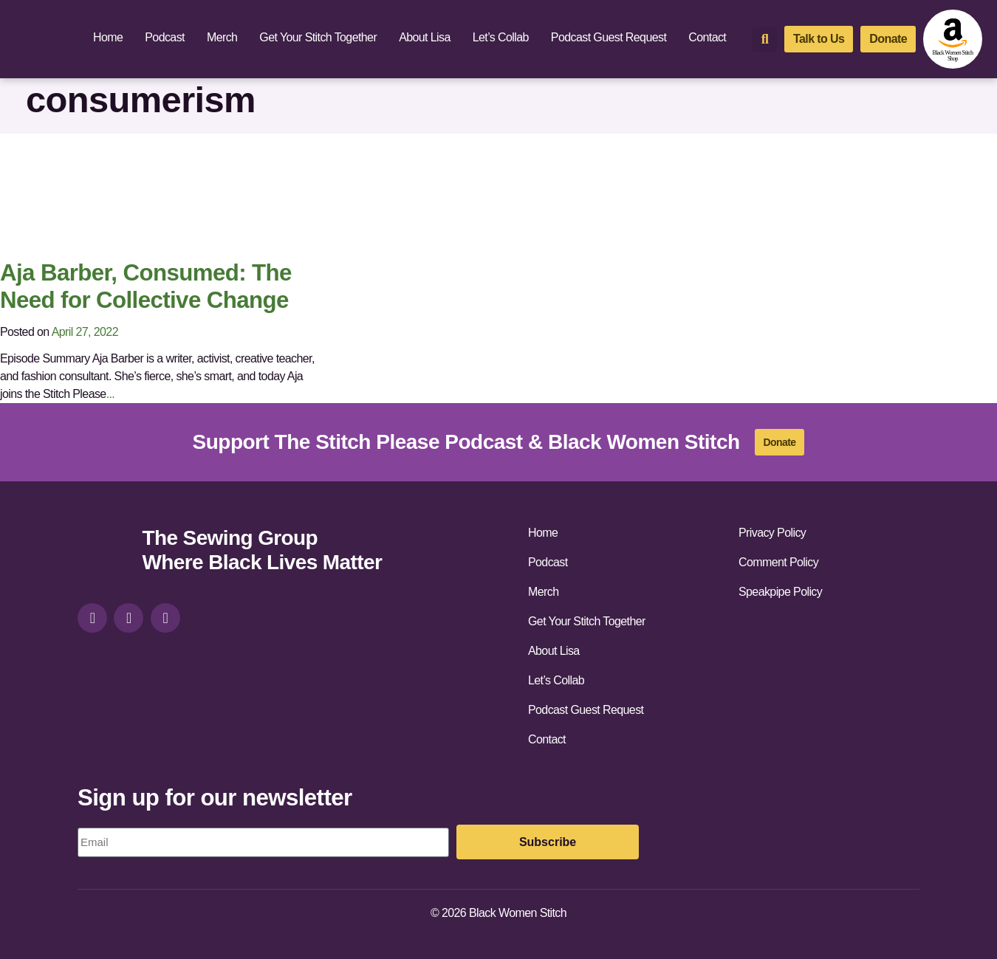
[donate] (888, 39)
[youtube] (165, 618)
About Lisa (424, 37)
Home (108, 37)
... (110, 394)
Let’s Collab (501, 37)
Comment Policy (778, 562)
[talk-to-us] (818, 39)
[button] (765, 39)
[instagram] (92, 618)
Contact (707, 37)
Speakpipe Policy (780, 591)
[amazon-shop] (952, 39)
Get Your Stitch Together (318, 37)
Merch (222, 37)
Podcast (165, 37)
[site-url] (104, 552)
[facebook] (128, 618)
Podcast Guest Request (608, 37)
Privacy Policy (772, 532)
